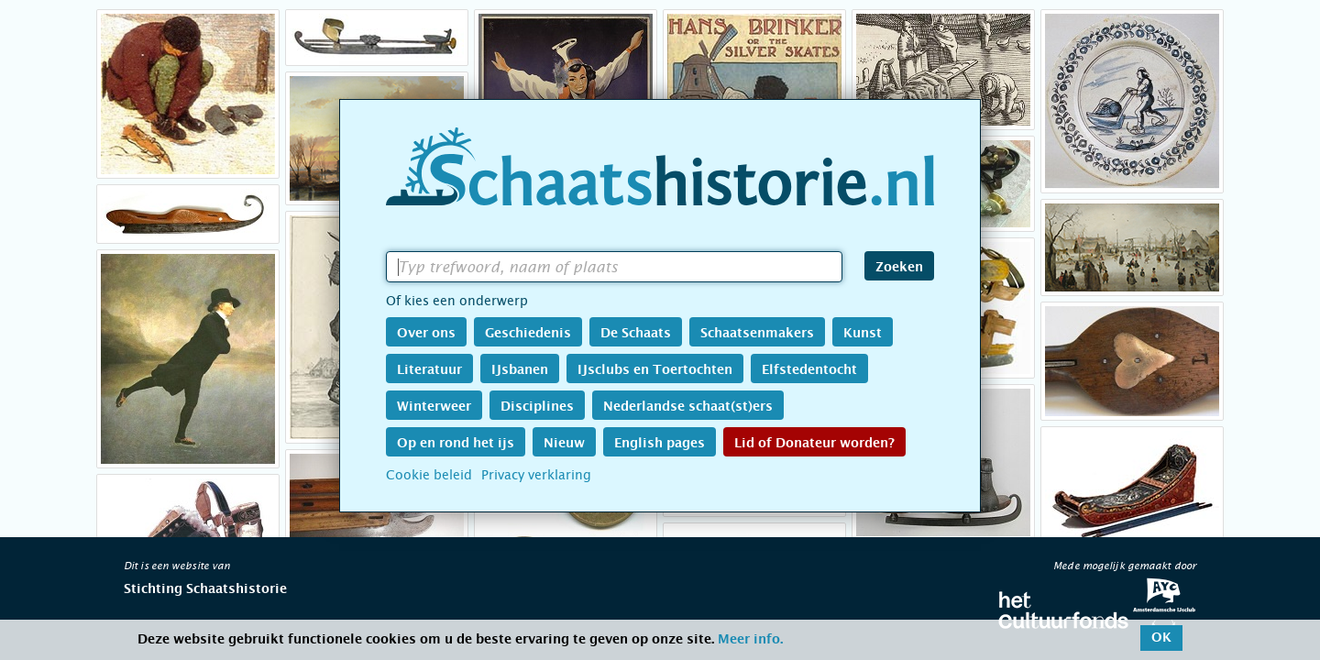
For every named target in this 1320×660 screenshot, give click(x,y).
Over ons (426, 333)
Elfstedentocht (809, 370)
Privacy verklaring (536, 475)
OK (1161, 638)
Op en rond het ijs (455, 443)
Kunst (862, 333)
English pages (659, 443)
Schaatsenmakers (757, 333)
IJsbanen (519, 370)
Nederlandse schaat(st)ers (688, 407)
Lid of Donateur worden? (814, 443)
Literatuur (429, 370)
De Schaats (635, 333)
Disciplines (537, 407)
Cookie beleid (429, 475)
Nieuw (564, 443)
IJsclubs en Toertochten (655, 370)
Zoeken (899, 267)
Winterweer (434, 407)
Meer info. (750, 639)
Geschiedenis (528, 333)
